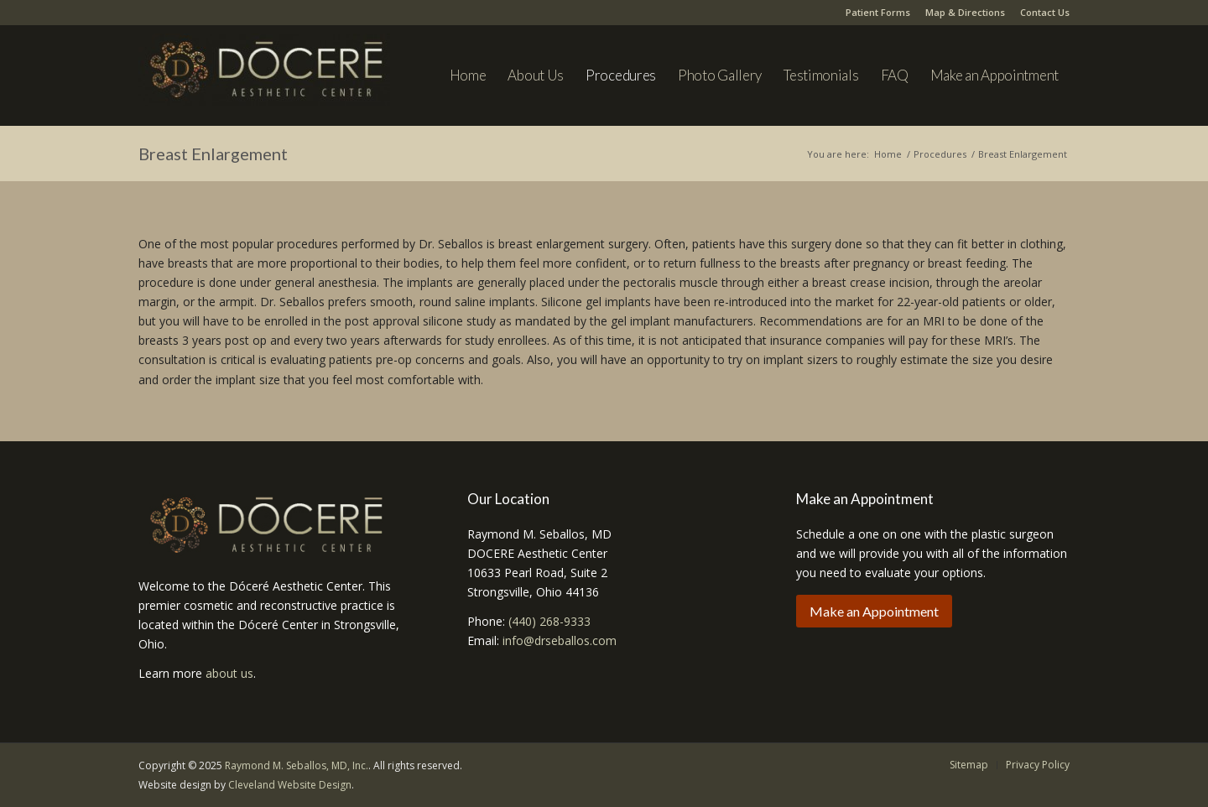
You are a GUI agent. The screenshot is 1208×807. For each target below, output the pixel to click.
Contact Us (1045, 12)
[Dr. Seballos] (264, 84)
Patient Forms (878, 12)
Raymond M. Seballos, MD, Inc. (296, 765)
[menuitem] (468, 75)
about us (229, 673)
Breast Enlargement (213, 153)
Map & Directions (965, 12)
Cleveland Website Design (289, 785)
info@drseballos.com (559, 640)
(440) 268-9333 (549, 621)
